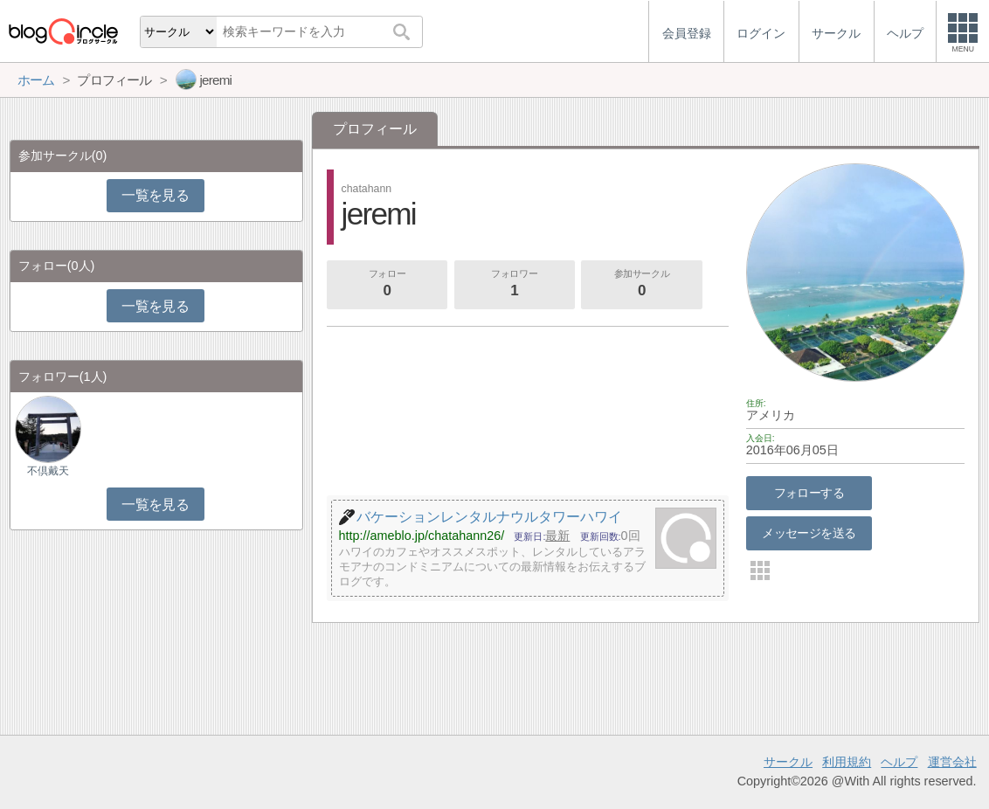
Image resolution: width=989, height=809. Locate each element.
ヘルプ (899, 762)
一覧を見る (155, 195)
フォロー (387, 284)
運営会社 (952, 762)
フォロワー (515, 284)
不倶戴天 (48, 471)
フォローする (809, 493)
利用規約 (846, 762)
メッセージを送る (808, 533)
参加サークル (642, 284)
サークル (788, 762)
